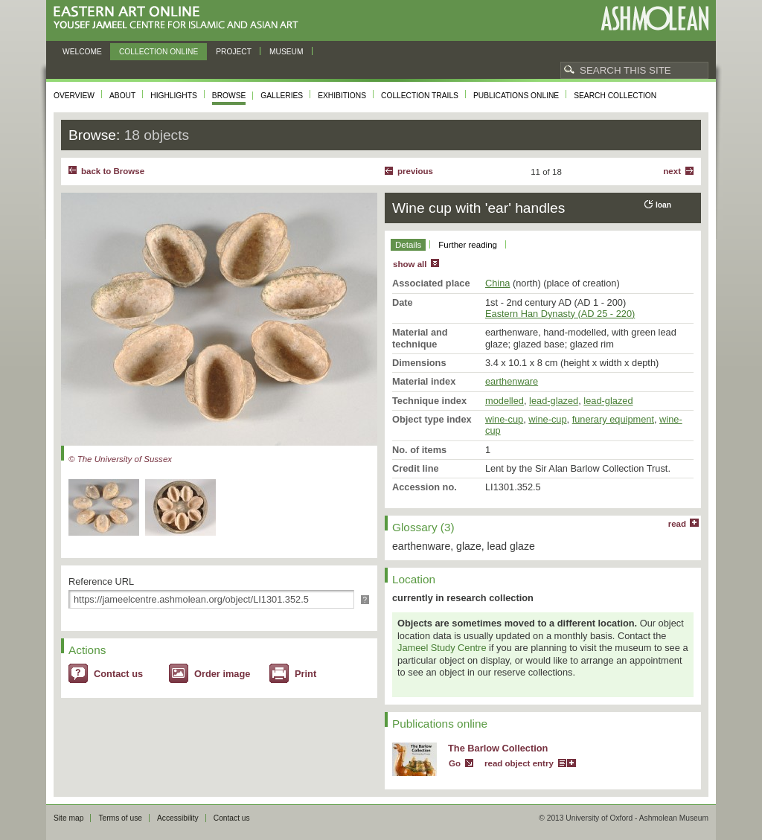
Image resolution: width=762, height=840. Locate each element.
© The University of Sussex (120, 459)
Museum (286, 52)
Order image (222, 673)
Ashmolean (654, 18)
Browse (229, 96)
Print (305, 673)
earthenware (511, 381)
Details (408, 244)
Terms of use (120, 818)
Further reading (467, 244)
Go (455, 763)
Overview (74, 96)
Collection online (158, 52)
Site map (68, 818)
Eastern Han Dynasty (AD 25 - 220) (560, 313)
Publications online (516, 96)
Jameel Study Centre (442, 647)
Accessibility (178, 818)
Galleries (281, 96)
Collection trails (419, 96)
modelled (504, 400)
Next (672, 171)
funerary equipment (613, 419)
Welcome (82, 52)
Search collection (615, 96)
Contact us (118, 673)
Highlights (173, 96)
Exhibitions (342, 96)
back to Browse (112, 171)
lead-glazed (553, 400)
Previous (415, 171)
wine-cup (504, 419)
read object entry (519, 763)
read (677, 523)
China (497, 283)
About (122, 96)
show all (409, 264)
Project (234, 52)
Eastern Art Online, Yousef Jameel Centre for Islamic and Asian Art (180, 18)
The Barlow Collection (498, 748)
